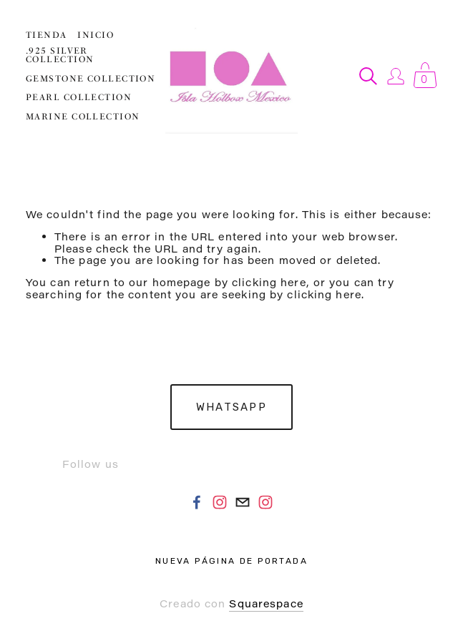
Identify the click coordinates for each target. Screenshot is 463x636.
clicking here (269, 282)
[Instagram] (220, 502)
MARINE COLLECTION (83, 117)
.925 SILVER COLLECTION (60, 55)
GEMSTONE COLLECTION (90, 79)
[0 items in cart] (425, 75)
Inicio (95, 35)
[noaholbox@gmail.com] (242, 502)
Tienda (46, 35)
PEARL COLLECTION (79, 97)
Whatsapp (231, 407)
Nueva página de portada (231, 561)
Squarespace (266, 603)
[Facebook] (197, 502)
